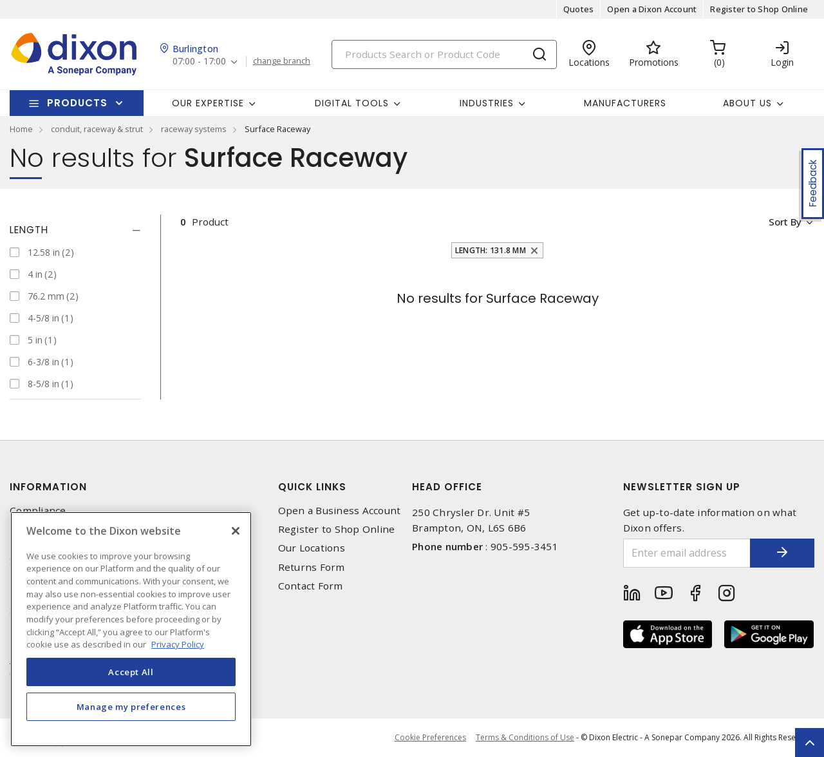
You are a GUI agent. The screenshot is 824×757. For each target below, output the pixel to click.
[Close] (235, 531)
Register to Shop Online (759, 9)
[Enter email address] (687, 553)
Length (29, 229)
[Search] (444, 54)
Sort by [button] (784, 221)
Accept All (131, 672)
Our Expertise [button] (208, 103)
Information (48, 486)
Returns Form (311, 567)
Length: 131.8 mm (490, 250)
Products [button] (77, 103)
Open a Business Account (339, 510)
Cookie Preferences (430, 738)
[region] (131, 629)
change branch (281, 61)
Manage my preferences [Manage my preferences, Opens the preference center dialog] (131, 707)
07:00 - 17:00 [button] (199, 61)
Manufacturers (625, 103)
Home (21, 129)
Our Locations (311, 548)
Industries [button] (487, 103)
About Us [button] (747, 103)
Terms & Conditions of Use (525, 737)
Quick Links (312, 486)
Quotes (578, 9)
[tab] (75, 230)
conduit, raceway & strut (97, 129)
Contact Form (310, 586)
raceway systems (194, 129)
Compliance (38, 510)
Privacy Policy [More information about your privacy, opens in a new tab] (177, 644)
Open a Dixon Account (652, 9)
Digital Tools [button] (352, 103)
